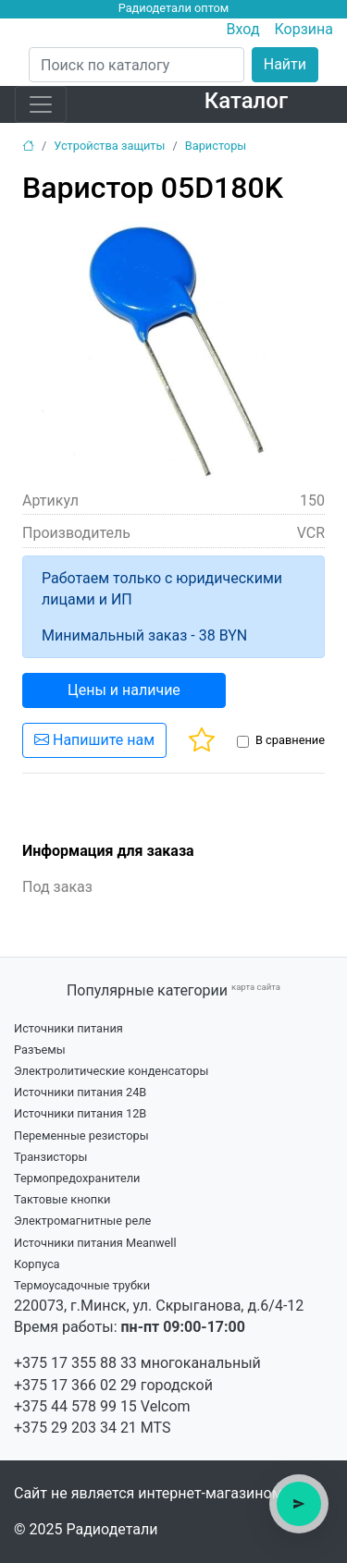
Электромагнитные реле (82, 1220)
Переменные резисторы (81, 1135)
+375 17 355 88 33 (75, 1363)
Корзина (304, 29)
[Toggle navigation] (41, 104)
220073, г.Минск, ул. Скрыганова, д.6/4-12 (159, 1305)
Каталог (246, 101)
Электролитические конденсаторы (111, 1071)
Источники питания (68, 1028)
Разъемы (40, 1049)
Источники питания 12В (80, 1113)
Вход (243, 29)
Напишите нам (94, 740)
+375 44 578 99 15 (75, 1406)
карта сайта (255, 987)
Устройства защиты (109, 146)
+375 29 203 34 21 (75, 1427)
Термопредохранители (77, 1178)
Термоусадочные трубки (82, 1285)
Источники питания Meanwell (95, 1243)
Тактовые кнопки (62, 1199)
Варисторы (216, 146)
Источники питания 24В (80, 1092)
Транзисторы (50, 1157)
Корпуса (37, 1264)
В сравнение (290, 740)
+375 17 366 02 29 (75, 1385)
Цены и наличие (124, 690)
